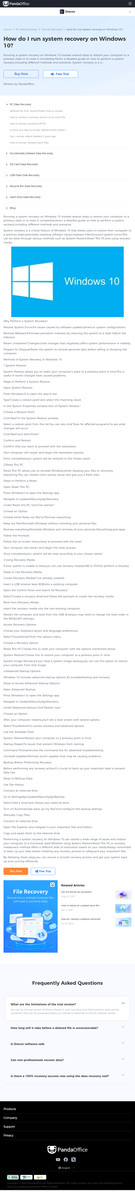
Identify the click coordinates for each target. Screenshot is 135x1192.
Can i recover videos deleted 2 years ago (33, 136)
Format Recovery (51, 29)
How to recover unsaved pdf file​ (28, 123)
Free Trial (62, 74)
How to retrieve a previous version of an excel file (37, 117)
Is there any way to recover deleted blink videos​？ (38, 129)
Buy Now (21, 74)
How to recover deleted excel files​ (29, 142)
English (66, 1167)
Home (7, 29)
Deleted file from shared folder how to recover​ (36, 110)
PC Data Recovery (26, 29)
